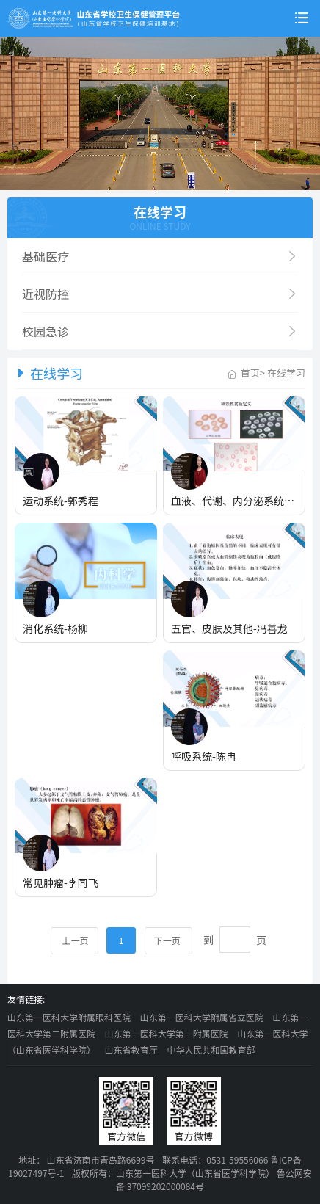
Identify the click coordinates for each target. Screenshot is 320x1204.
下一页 (168, 940)
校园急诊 (160, 331)
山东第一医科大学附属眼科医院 (69, 1017)
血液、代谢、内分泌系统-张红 (239, 500)
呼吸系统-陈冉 (203, 756)
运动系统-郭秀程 (60, 500)
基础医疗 (160, 256)
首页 (250, 373)
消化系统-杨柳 (55, 628)
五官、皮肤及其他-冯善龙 (229, 628)
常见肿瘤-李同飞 (60, 882)
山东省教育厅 (131, 1049)
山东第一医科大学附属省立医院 (201, 1017)
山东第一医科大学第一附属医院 (166, 1033)
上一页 (74, 940)
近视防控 (160, 293)
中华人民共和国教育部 (211, 1049)
